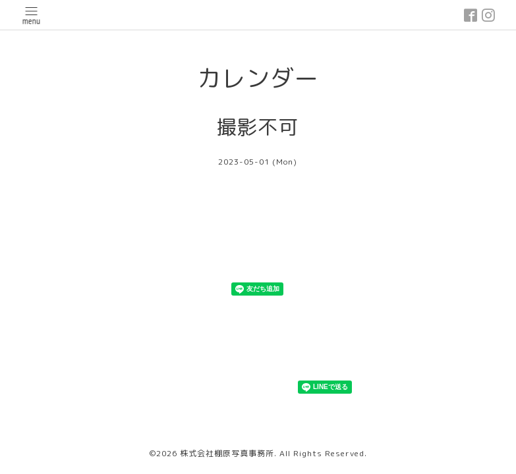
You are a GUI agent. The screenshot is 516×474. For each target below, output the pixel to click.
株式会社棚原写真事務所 (227, 453)
